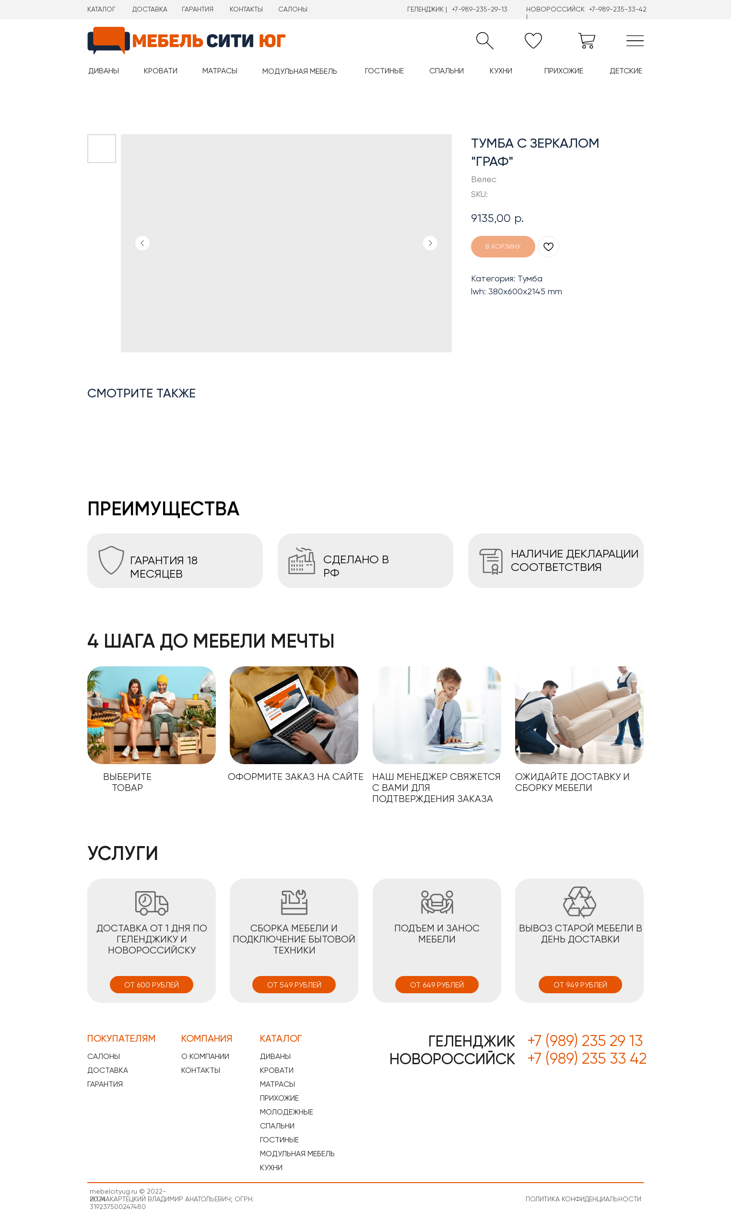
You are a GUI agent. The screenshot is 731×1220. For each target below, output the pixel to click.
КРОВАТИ (277, 1070)
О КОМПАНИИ (205, 1056)
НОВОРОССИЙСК (452, 1059)
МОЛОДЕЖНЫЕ (286, 1111)
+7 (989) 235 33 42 (587, 1059)
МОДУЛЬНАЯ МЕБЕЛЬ (297, 1153)
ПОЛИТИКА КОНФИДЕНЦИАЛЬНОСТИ (583, 1199)
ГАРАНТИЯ (197, 9)
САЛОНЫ (292, 9)
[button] (485, 40)
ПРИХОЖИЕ (279, 1098)
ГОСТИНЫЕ (279, 1139)
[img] (635, 40)
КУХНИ (271, 1167)
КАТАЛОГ (101, 9)
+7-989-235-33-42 (618, 9)
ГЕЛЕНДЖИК (471, 1041)
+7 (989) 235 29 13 (585, 1041)
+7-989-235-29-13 (479, 9)
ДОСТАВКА (149, 9)
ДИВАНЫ (275, 1056)
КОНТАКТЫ (246, 9)
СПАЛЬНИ (277, 1125)
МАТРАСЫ (277, 1084)
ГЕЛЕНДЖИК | (427, 9)
